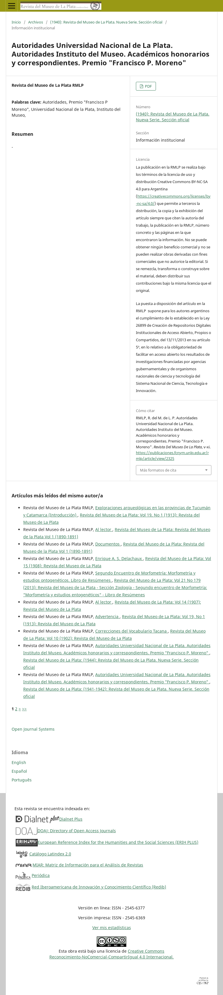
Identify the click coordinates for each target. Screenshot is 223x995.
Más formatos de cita (158, 470)
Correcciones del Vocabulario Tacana (131, 631)
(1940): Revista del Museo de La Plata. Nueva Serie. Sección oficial (106, 22)
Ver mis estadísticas (111, 927)
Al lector (103, 529)
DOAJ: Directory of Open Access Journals (76, 830)
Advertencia (107, 616)
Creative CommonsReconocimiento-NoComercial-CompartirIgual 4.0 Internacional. (111, 954)
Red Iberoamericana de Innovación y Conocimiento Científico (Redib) (99, 887)
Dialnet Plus (70, 819)
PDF (148, 86)
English (19, 762)
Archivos (35, 22)
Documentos (108, 544)
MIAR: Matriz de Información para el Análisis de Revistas (88, 865)
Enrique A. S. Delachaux (119, 558)
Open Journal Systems (33, 729)
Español (19, 771)
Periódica (41, 875)
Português (22, 780)
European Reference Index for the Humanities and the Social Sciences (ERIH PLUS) (118, 842)
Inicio (16, 22)
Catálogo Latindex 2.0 (50, 854)
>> (24, 709)
